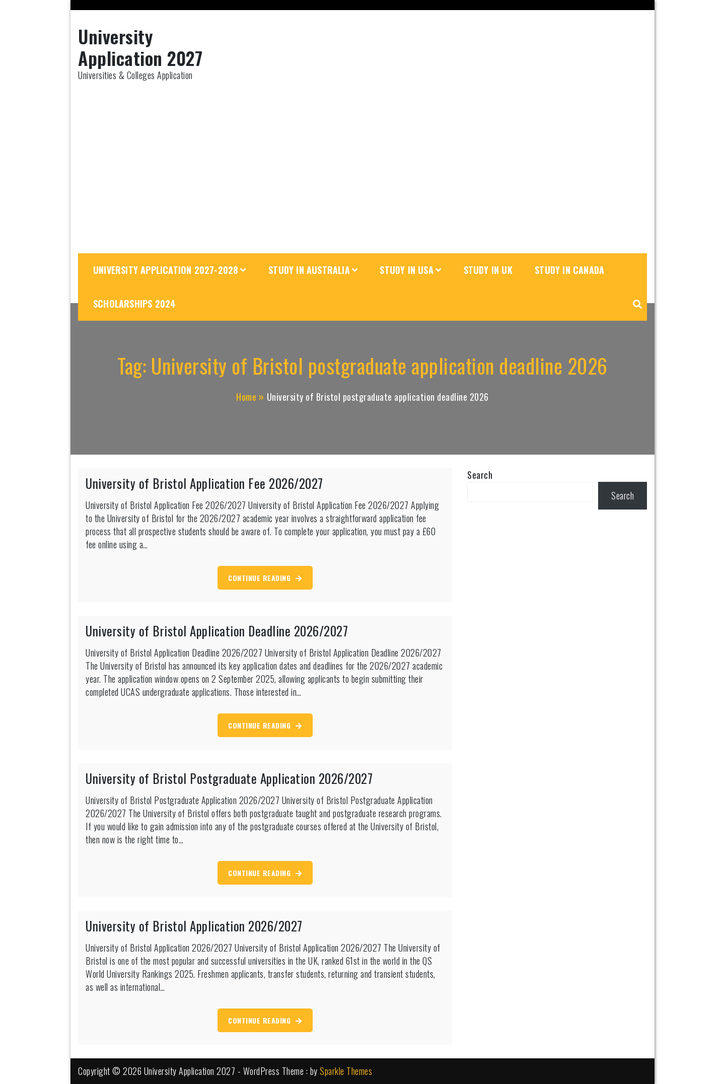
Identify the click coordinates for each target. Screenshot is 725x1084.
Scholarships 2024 (134, 303)
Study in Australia (309, 269)
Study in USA (406, 269)
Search (479, 474)
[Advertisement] (362, 167)
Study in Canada (569, 269)
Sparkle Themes (346, 1070)
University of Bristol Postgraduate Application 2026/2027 (229, 778)
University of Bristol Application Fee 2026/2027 (204, 483)
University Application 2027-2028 (165, 269)
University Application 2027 (140, 47)
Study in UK (488, 269)
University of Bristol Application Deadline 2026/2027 (217, 630)
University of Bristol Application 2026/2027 (194, 925)
